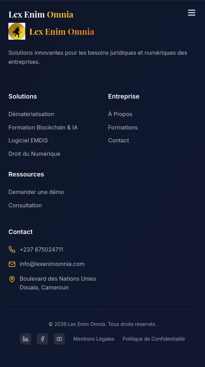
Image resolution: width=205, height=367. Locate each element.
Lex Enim (40, 14)
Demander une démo (36, 191)
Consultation (25, 205)
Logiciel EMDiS (28, 140)
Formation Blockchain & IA (43, 127)
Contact (118, 140)
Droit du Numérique (34, 153)
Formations (123, 127)
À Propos (120, 114)
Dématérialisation (31, 114)
